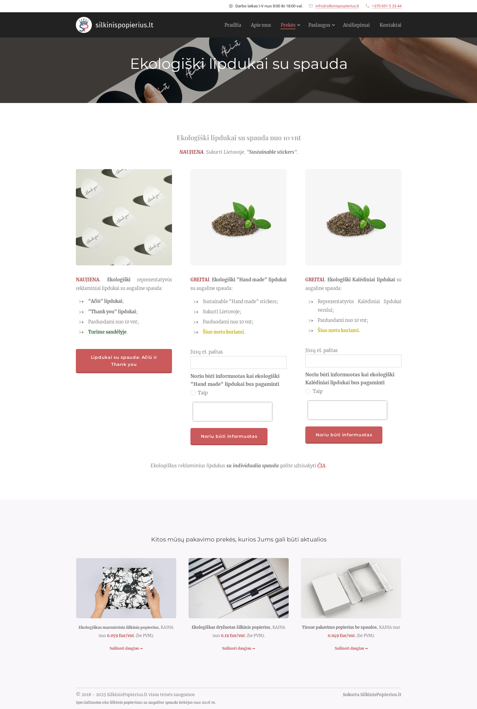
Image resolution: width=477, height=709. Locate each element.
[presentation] (232, 411)
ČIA (321, 465)
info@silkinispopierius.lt (337, 6)
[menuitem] (222, 25)
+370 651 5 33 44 (386, 6)
